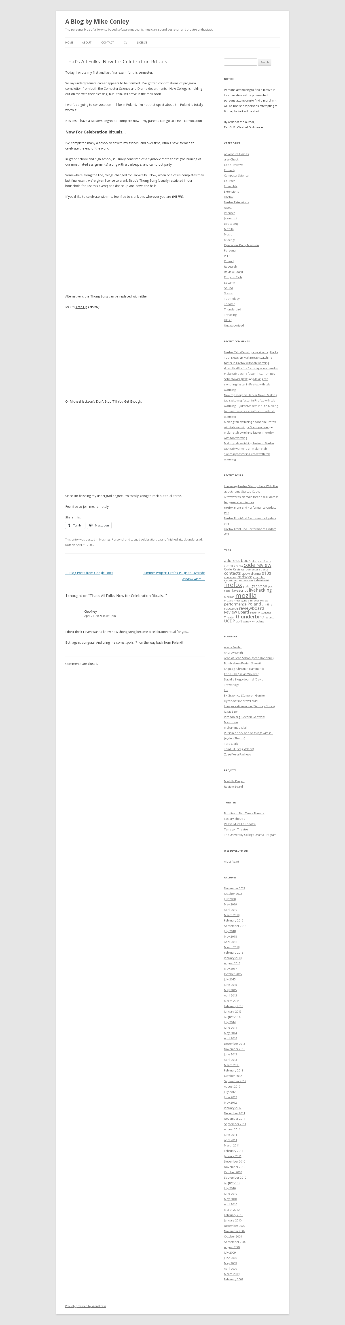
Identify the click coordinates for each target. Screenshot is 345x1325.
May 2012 (230, 1102)
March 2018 (231, 947)
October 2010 (233, 1172)
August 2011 (232, 1129)
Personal (118, 539)
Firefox (228, 197)
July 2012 (230, 1092)
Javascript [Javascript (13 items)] (240, 590)
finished (172, 539)
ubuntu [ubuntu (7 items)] (269, 617)
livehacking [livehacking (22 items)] (260, 590)
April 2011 (230, 1140)
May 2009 (230, 1263)
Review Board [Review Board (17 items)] (236, 612)
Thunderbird (232, 309)
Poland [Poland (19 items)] (254, 604)
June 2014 (230, 1027)
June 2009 (230, 1258)
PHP (227, 256)
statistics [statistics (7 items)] (265, 612)
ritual (182, 539)
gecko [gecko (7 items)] (246, 586)
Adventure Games (236, 154)
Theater (229, 304)
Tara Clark (231, 744)
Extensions (231, 191)
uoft (68, 545)
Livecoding (231, 224)
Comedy (229, 170)
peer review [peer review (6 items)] (261, 600)
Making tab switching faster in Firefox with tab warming (247, 384)
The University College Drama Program (250, 835)
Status (228, 293)
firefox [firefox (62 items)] (233, 584)
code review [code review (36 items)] (257, 565)
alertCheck (231, 159)
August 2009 (232, 1247)
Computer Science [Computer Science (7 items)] (257, 569)
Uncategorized (234, 325)
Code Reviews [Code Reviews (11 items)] (234, 569)
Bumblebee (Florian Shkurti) (242, 663)
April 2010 (230, 1204)
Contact (107, 42)
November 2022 (234, 888)
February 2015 (233, 1006)
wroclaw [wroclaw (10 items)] (258, 621)
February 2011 (233, 1151)
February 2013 (233, 1070)
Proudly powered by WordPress (85, 1306)
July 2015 (230, 979)
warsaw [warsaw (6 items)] (247, 621)
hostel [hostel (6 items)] (227, 590)
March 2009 (231, 1274)
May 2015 (230, 990)
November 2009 (234, 1231)
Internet (229, 213)
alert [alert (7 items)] (254, 561)
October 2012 (233, 1076)
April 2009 (230, 1269)
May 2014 (230, 1033)
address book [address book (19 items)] (237, 560)
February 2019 (233, 920)
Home (69, 42)
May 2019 (230, 904)
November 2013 (234, 1049)
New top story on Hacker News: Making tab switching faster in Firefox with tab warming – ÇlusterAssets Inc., (250, 400)
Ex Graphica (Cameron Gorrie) (244, 695)
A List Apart (231, 861)
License (142, 42)
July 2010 (230, 1188)
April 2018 (230, 942)
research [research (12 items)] (231, 608)
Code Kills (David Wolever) (241, 674)
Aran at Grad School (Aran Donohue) (248, 658)
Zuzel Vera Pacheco (237, 754)
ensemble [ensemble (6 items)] (259, 577)
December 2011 (234, 1113)
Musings (104, 539)
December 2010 (234, 1161)
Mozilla (229, 229)
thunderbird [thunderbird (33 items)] (250, 616)
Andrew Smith (233, 653)
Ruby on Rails (233, 277)
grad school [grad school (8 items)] (259, 586)
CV (125, 42)
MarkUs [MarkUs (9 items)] (229, 597)
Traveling (230, 315)
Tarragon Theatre (236, 829)
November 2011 (234, 1119)
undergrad (194, 539)
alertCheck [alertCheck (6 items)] (264, 561)
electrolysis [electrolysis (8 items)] (244, 577)
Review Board (233, 272)
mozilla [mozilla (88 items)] (246, 595)
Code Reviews (233, 165)
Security (229, 283)
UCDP (228, 320)
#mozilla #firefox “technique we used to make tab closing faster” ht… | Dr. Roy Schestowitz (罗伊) (251, 373)
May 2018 (230, 936)
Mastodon (231, 722)
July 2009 (230, 1252)
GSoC (228, 208)
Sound (228, 288)
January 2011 (232, 1156)
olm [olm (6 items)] (250, 600)
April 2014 (230, 1038)
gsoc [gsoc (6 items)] (270, 586)
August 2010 (232, 1183)
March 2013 (231, 1065)
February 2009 (233, 1279)
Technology (232, 299)
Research (230, 266)
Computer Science (236, 175)
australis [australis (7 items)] (229, 566)
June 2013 (230, 1054)
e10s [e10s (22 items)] (266, 573)
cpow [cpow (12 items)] (246, 573)
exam (161, 539)
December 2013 (234, 1044)
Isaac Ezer (231, 711)
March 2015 (231, 1001)
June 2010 (230, 1194)
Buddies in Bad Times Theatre (244, 813)
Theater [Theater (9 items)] (229, 617)
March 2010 (231, 1210)
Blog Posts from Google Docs (89, 573)
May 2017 (230, 969)
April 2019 (230, 910)
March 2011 (231, 1145)
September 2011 (235, 1124)
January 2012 (232, 1108)
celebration (148, 539)
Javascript (230, 218)
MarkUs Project (234, 781)
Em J (226, 690)
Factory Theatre (234, 819)
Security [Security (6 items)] (255, 612)
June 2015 (230, 985)
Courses (229, 181)
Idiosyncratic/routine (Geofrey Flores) (249, 706)
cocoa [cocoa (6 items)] (239, 566)
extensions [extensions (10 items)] (261, 580)
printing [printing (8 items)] (267, 604)
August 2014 (232, 1017)
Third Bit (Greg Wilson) (239, 749)
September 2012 (235, 1081)
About (86, 42)
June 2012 (230, 1097)
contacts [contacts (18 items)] (232, 573)
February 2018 (233, 953)
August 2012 (232, 1086)
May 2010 (230, 1199)
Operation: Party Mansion (241, 245)
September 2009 (235, 1242)
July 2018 (230, 931)
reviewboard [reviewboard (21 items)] (251, 608)
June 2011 (230, 1135)
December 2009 (234, 1226)
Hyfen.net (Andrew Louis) (241, 701)
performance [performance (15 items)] (235, 604)
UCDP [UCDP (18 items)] (229, 621)
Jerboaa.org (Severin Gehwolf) (244, 717)
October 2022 (233, 894)
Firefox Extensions (236, 202)
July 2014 (230, 1022)
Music (228, 234)
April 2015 (230, 995)
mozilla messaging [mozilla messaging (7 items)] (235, 600)
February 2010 (233, 1215)
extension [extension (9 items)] (246, 580)
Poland (229, 261)
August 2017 (232, 963)
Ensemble (230, 186)
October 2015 (233, 974)
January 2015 (232, 1011)
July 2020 (230, 899)
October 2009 (233, 1236)
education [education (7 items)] (230, 577)
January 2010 (232, 1220)
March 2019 (231, 915)
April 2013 (230, 1060)
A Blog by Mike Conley (97, 21)
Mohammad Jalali (235, 728)
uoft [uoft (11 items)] (239, 621)
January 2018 (232, 958)
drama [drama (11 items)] (256, 573)
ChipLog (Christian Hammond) (244, 669)
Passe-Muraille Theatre (240, 824)
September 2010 (235, 1177)
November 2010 (234, 1167)
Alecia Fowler (233, 647)
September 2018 (235, 926)
